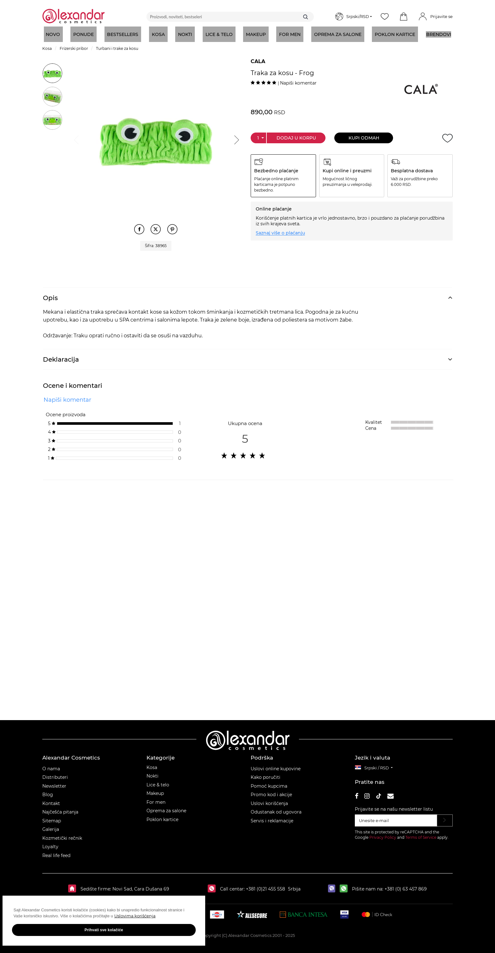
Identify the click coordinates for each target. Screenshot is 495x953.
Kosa (151, 764)
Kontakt (51, 800)
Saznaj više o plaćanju (280, 233)
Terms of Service (420, 834)
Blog (47, 791)
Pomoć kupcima (269, 782)
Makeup (155, 790)
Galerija (50, 826)
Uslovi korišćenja (269, 800)
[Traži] (305, 17)
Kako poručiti (265, 774)
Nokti (152, 773)
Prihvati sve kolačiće (63, 934)
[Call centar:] (213, 886)
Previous (76, 138)
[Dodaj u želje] (447, 138)
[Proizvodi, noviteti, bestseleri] (230, 17)
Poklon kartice (162, 816)
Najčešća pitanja (60, 809)
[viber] (333, 886)
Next (236, 138)
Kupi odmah (364, 138)
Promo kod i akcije (271, 791)
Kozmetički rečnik (62, 835)
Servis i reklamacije (272, 817)
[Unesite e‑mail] (396, 817)
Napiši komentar (298, 83)
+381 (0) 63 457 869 (406, 886)
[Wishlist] (384, 16)
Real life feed (56, 852)
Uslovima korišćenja (35, 920)
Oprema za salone (166, 807)
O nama (51, 765)
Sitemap (51, 817)
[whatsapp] (345, 886)
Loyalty (50, 843)
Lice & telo (157, 781)
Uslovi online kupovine (276, 765)
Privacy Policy (382, 834)
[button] (403, 16)
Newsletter (54, 782)
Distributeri (55, 774)
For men (155, 799)
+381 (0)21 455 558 (265, 886)
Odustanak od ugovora (276, 809)
